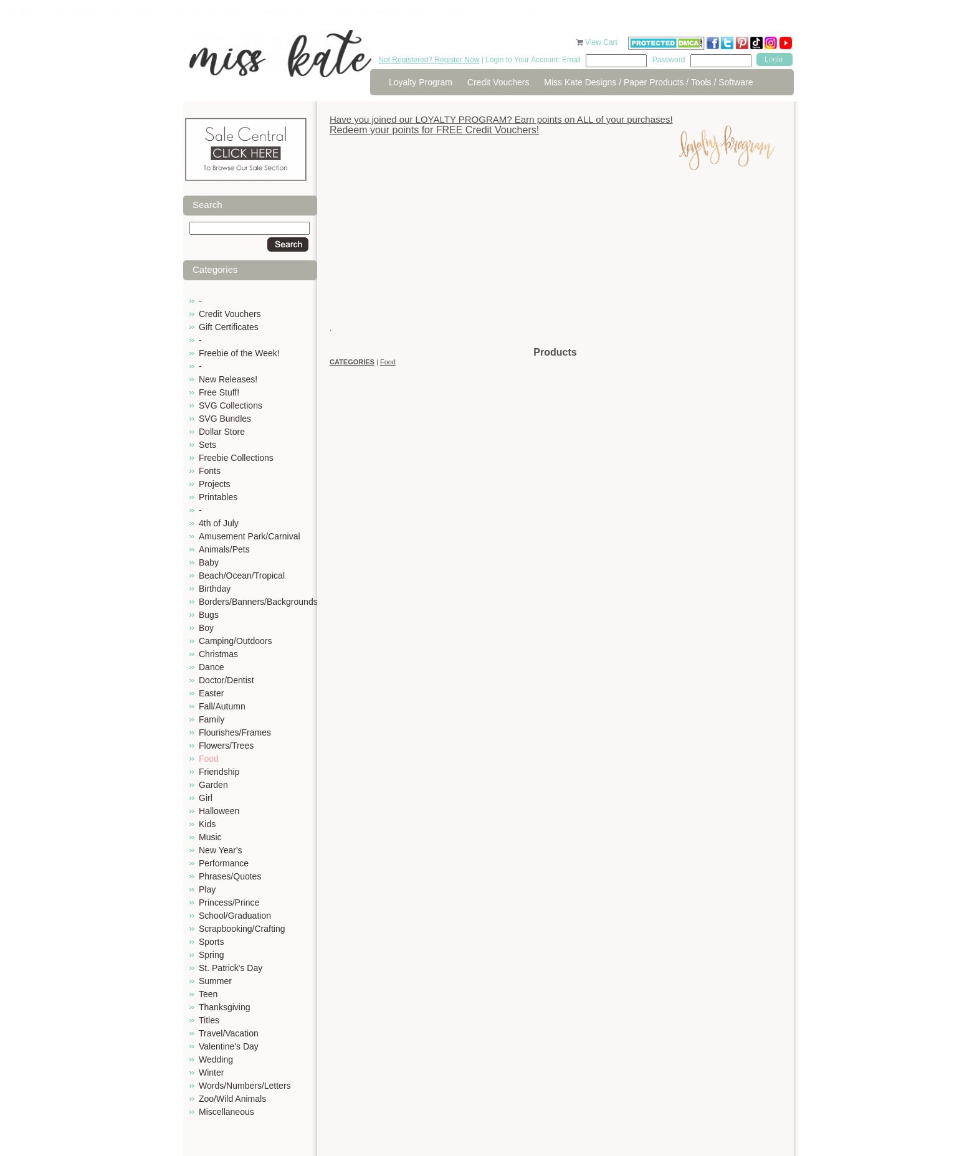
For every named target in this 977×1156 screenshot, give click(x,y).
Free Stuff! (219, 392)
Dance (211, 667)
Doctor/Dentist (226, 680)
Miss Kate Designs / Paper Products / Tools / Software (648, 82)
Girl (205, 798)
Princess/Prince (229, 902)
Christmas (218, 654)
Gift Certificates (229, 327)
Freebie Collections (236, 458)
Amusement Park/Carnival (249, 536)
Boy (206, 628)
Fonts (210, 471)
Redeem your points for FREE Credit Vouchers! (434, 130)
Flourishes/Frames (235, 732)
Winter (211, 1073)
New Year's (220, 850)
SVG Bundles (225, 419)
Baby (209, 562)
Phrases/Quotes (230, 876)
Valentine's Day (229, 1046)
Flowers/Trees (226, 746)
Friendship (219, 772)
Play (207, 889)
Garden (213, 785)
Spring (211, 955)
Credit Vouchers (498, 82)
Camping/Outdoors (235, 641)
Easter (211, 693)
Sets (207, 445)
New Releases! (228, 379)
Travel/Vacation (229, 1033)
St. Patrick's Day (230, 968)
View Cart (602, 42)
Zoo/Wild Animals (232, 1099)
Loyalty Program (420, 82)
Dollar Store (222, 432)
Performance (224, 863)
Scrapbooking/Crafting (242, 929)
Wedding (216, 1059)
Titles (209, 1020)
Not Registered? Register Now (428, 59)
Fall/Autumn (222, 706)
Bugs (209, 615)
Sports (211, 942)
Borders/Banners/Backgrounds (258, 602)
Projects (215, 484)
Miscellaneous (226, 1112)
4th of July (219, 523)
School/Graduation (235, 916)
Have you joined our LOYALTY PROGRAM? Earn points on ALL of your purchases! (501, 119)
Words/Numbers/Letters (245, 1086)
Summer (215, 981)
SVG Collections (230, 405)
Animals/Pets (224, 549)
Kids (207, 824)
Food (209, 759)
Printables (218, 497)
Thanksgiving (224, 1007)
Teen (208, 994)
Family (211, 719)
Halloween (219, 811)
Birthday (215, 589)
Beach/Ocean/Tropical (242, 575)
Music (210, 837)
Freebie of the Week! (239, 353)
